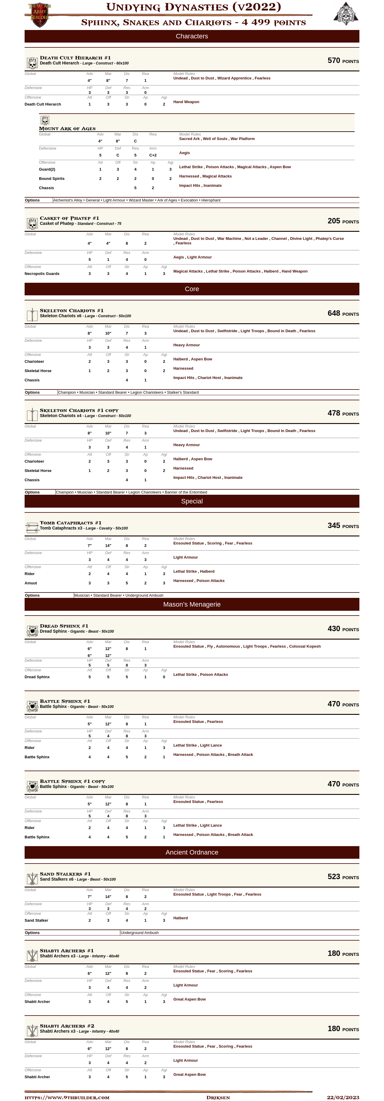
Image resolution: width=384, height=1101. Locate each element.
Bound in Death (281, 331)
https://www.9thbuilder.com (67, 1097)
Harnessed (189, 176)
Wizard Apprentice (235, 78)
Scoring (214, 543)
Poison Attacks (220, 167)
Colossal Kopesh (305, 646)
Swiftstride (227, 331)
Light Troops (252, 331)
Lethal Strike (191, 167)
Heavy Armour (186, 345)
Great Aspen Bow (189, 999)
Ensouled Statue (188, 543)
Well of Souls (215, 138)
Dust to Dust (202, 78)
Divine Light (301, 238)
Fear (229, 543)
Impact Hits (189, 185)
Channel (279, 238)
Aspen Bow (280, 167)
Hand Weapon (186, 102)
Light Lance (211, 745)
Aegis (184, 153)
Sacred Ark (189, 138)
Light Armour (199, 257)
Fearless (263, 78)
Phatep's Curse (330, 238)
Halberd (271, 271)
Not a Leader (256, 238)
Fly (210, 646)
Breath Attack (240, 754)
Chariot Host (209, 377)
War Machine (230, 238)
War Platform (243, 138)
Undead (180, 78)
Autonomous (228, 646)
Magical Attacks (252, 167)
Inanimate (212, 185)
